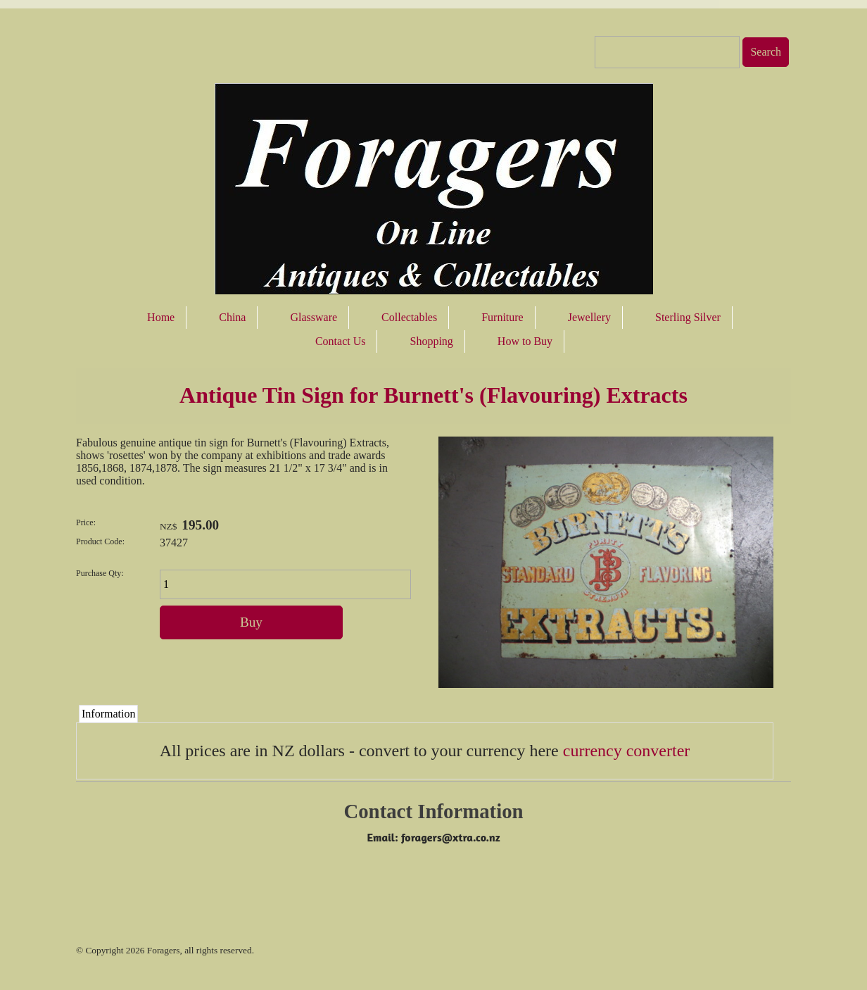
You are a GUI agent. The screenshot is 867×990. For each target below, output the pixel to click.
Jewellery (589, 317)
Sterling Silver (688, 317)
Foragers (163, 950)
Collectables (409, 317)
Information (108, 714)
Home (161, 317)
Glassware (313, 317)
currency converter (626, 750)
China (232, 317)
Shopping (431, 341)
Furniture (502, 317)
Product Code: (100, 541)
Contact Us (340, 341)
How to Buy (525, 341)
